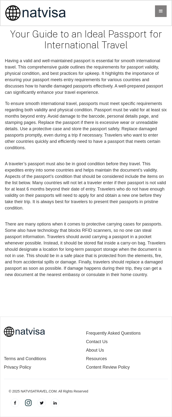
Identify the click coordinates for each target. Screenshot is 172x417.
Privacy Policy (17, 367)
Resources (96, 359)
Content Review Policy (108, 367)
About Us (95, 350)
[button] (161, 11)
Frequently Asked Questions (113, 333)
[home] (35, 13)
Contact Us (97, 342)
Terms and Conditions (25, 359)
